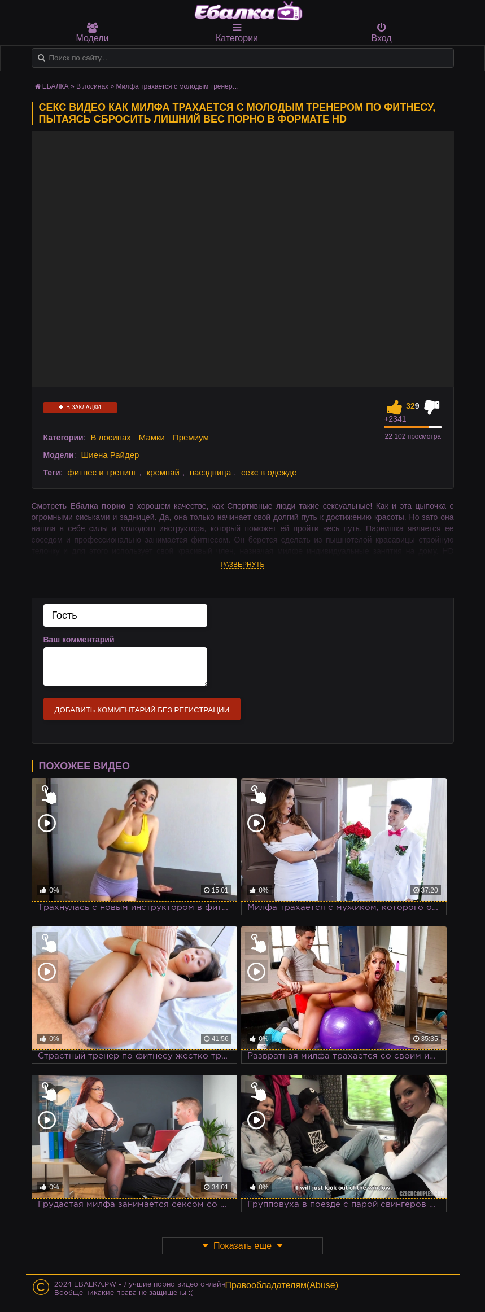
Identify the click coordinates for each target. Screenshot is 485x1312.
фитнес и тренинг (101, 472)
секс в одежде (268, 472)
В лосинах (92, 86)
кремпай (163, 472)
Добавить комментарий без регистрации (142, 710)
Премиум (191, 437)
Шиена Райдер (110, 455)
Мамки (152, 437)
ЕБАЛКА (55, 86)
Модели (92, 33)
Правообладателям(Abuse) (282, 1285)
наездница (210, 472)
